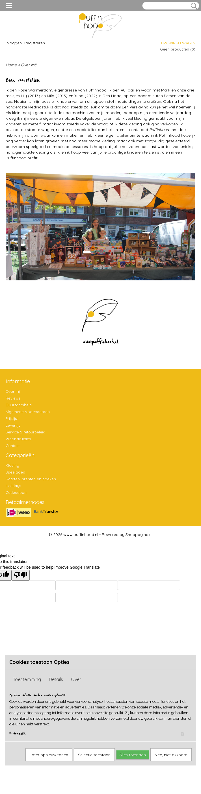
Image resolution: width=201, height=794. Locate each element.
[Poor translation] (21, 575)
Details (56, 679)
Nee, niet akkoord (171, 754)
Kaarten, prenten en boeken (31, 479)
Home (11, 64)
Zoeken (193, 6)
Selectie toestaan (94, 754)
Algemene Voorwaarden (28, 411)
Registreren (34, 43)
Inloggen (14, 43)
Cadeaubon (16, 492)
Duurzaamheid (19, 405)
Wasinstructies (18, 439)
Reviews (13, 398)
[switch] (182, 734)
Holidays (13, 485)
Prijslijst (12, 418)
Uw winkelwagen (178, 43)
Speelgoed (15, 472)
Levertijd (13, 425)
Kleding (12, 465)
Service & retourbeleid (25, 432)
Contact (13, 445)
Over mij (13, 391)
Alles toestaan (132, 754)
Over (76, 679)
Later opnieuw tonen (49, 754)
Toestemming (27, 679)
